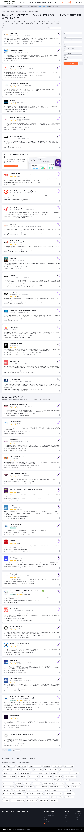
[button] (73, 2)
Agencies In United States (21, 11)
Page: (14, 750)
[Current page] (17, 750)
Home (3, 11)
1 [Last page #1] (21, 750)
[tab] (5, 759)
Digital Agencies (10, 11)
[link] (40, 2)
